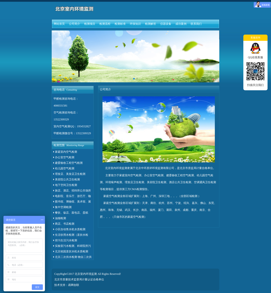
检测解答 (150, 23)
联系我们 (196, 23)
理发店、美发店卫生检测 (69, 173)
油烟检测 (59, 218)
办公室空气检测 (63, 157)
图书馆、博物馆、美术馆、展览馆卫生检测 (72, 202)
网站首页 (59, 23)
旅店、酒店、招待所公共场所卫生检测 (72, 191)
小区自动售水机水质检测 (69, 229)
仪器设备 (165, 23)
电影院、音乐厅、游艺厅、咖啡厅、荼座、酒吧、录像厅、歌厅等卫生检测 (72, 197)
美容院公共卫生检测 (66, 179)
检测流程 (104, 23)
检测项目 (89, 23)
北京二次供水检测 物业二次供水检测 (72, 257)
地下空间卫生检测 (65, 185)
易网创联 (73, 284)
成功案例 (180, 23)
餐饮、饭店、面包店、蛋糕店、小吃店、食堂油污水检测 (71, 213)
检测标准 (120, 23)
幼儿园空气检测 (63, 168)
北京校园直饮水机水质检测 (70, 251)
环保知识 (135, 23)
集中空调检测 (62, 207)
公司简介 (74, 23)
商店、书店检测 (63, 223)
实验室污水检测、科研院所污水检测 (72, 246)
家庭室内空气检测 (65, 151)
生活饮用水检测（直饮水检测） (70, 235)
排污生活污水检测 (65, 240)
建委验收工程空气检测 (68, 162)
